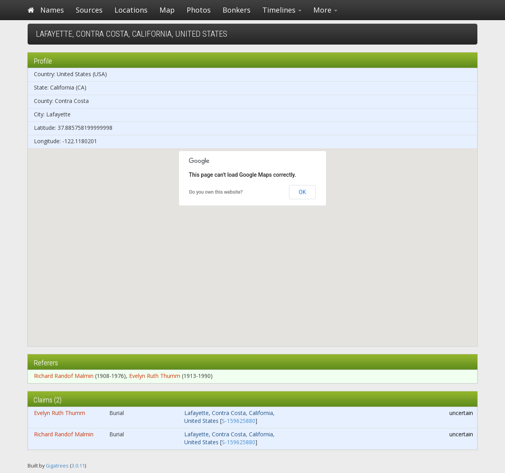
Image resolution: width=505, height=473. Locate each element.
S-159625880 (238, 420)
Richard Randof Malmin (64, 376)
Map (167, 10)
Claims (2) (48, 399)
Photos (199, 10)
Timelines (281, 10)
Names (52, 10)
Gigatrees (57, 465)
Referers (46, 362)
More (325, 10)
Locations (131, 10)
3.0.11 (78, 465)
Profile (43, 60)
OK (302, 192)
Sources (89, 10)
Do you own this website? (216, 192)
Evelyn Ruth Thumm (154, 376)
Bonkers (237, 10)
